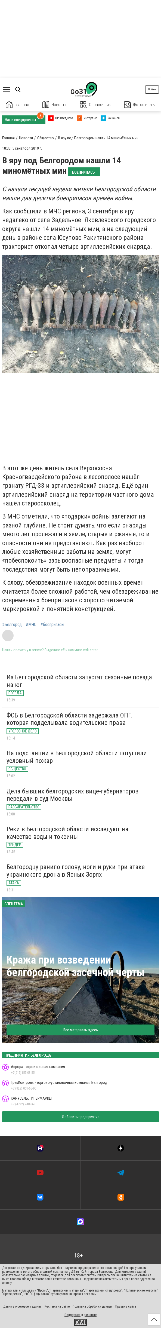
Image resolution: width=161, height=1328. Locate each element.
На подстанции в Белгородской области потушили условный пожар (77, 757)
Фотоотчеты (139, 104)
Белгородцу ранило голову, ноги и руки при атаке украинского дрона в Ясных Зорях (76, 870)
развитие (90, 1315)
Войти (152, 89)
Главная (17, 104)
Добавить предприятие (81, 1117)
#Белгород (12, 624)
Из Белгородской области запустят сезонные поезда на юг (79, 681)
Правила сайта (125, 1306)
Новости (54, 104)
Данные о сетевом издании (22, 1306)
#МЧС (31, 624)
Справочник (95, 104)
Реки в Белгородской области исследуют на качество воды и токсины (67, 833)
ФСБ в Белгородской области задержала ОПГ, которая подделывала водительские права (69, 719)
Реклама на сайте (57, 1306)
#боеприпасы (52, 624)
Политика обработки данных (92, 1306)
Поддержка (72, 1315)
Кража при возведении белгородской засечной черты (76, 966)
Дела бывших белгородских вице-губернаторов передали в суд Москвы (72, 795)
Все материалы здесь (80, 1030)
